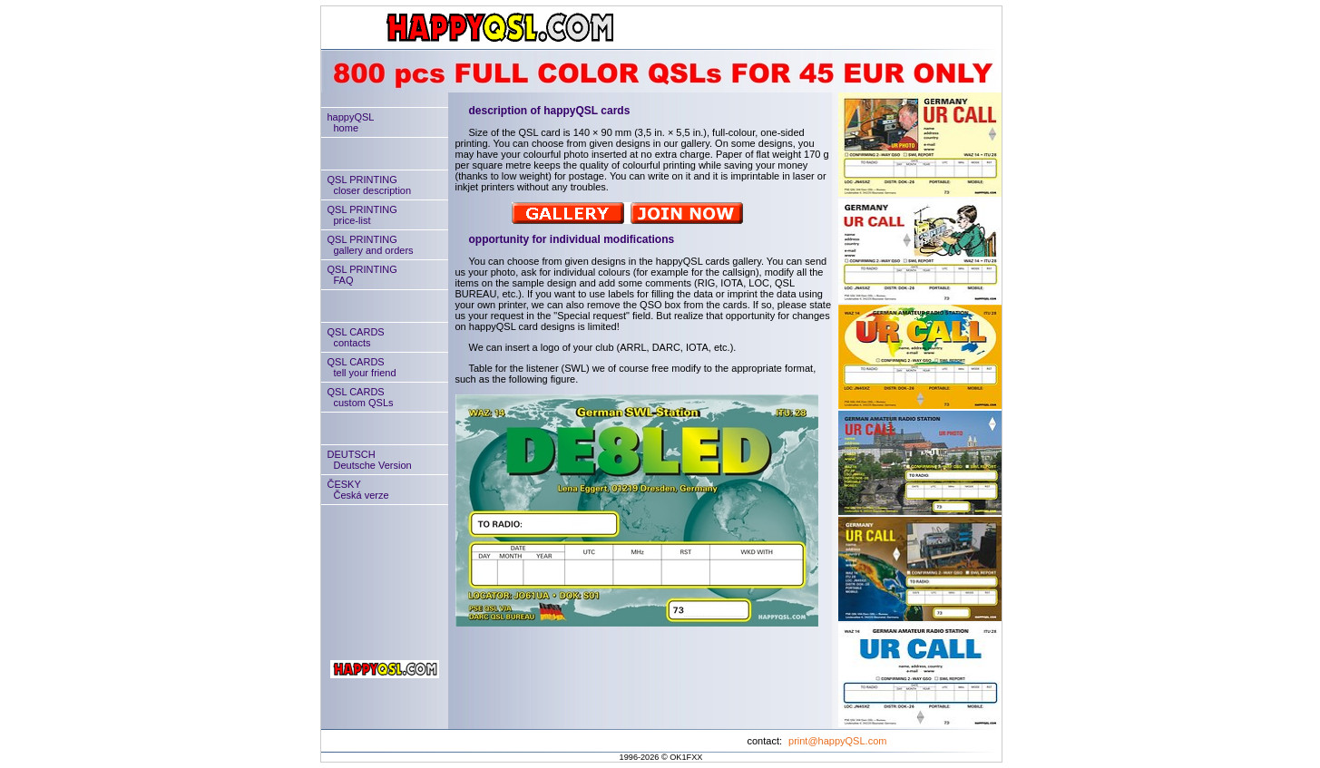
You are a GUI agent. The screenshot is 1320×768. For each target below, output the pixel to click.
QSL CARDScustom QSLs (357, 397)
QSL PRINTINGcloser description (366, 185)
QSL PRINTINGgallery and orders (367, 245)
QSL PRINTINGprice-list (359, 215)
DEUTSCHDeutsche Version (366, 460)
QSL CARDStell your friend (358, 367)
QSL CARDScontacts (353, 337)
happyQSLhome (348, 122)
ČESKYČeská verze (355, 490)
